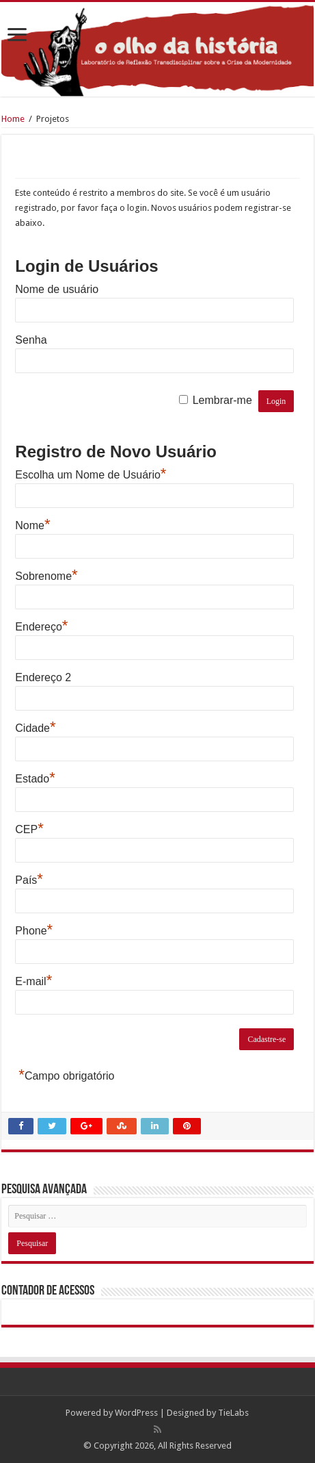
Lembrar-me (222, 400)
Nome (32, 523)
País (29, 878)
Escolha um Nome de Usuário (90, 473)
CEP (29, 827)
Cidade (35, 726)
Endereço (41, 625)
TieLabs (233, 1413)
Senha (30, 340)
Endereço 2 (43, 677)
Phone (34, 929)
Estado (35, 777)
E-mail (33, 979)
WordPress (136, 1413)
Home (13, 119)
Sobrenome (46, 574)
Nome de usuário (56, 289)
